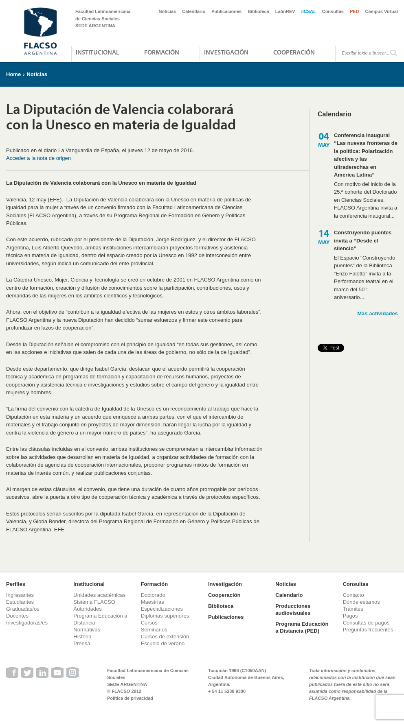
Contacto (353, 595)
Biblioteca (258, 11)
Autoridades (87, 609)
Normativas (86, 630)
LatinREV (285, 11)
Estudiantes (20, 602)
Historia (82, 636)
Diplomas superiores (165, 616)
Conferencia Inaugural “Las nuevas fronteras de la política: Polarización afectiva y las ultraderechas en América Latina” (365, 155)
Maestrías (152, 602)
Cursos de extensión (165, 636)
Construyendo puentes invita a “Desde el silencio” (363, 240)
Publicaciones (226, 11)
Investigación (226, 52)
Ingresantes (20, 595)
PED (354, 11)
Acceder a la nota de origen (38, 158)
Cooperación (294, 52)
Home (13, 74)
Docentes (17, 616)
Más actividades (377, 313)
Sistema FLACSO (94, 602)
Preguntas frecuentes (368, 630)
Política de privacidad (130, 698)
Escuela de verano (163, 643)
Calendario (193, 11)
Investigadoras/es (27, 623)
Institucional (97, 52)
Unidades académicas (99, 595)
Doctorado (153, 595)
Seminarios (154, 630)
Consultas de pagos (366, 623)
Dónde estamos (361, 602)
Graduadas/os (23, 609)
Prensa (81, 643)
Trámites (353, 609)
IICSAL (308, 11)
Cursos (149, 623)
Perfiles (15, 584)
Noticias (167, 11)
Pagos (350, 616)
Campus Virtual (381, 11)
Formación (161, 52)
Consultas (333, 11)
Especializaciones (162, 609)
